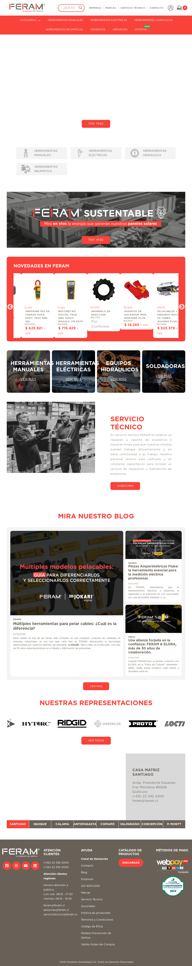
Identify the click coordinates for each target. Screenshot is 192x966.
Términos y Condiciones (97, 919)
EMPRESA (95, 7)
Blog (84, 872)
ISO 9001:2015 (90, 886)
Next (180, 306)
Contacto (87, 865)
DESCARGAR (131, 862)
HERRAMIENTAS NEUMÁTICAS (64, 30)
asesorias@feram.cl (56, 910)
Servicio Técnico (92, 899)
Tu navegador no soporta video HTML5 (96, 83)
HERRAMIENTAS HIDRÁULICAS (153, 20)
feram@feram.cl (54, 905)
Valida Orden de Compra (98, 944)
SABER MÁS (125, 486)
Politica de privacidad (95, 913)
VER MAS (96, 686)
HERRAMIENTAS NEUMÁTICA (39, 169)
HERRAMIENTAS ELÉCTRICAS (108, 20)
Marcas (85, 892)
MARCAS (110, 7)
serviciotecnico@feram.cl (60, 914)
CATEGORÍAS (30, 20)
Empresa (87, 879)
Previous (9, 306)
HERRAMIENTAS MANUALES (65, 20)
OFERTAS (142, 28)
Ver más (96, 123)
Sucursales (88, 906)
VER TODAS (96, 740)
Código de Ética (92, 926)
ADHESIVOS (97, 30)
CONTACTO (156, 7)
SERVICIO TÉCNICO (133, 7)
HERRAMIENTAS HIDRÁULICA (148, 153)
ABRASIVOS (120, 30)
